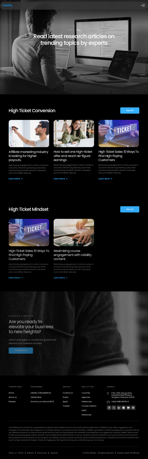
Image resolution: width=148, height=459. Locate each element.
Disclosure (42, 453)
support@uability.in (120, 401)
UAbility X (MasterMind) (41, 393)
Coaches (86, 393)
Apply (65, 401)
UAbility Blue (36, 397)
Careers (66, 406)
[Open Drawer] (142, 6)
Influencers (86, 414)
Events (65, 397)
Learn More (16, 179)
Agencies (86, 397)
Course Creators (89, 406)
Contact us (68, 393)
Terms (20, 453)
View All (129, 111)
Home (69, 30)
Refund (30, 453)
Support (54, 453)
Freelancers (87, 401)
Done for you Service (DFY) (42, 401)
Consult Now (21, 351)
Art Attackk (134, 453)
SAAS (84, 410)
